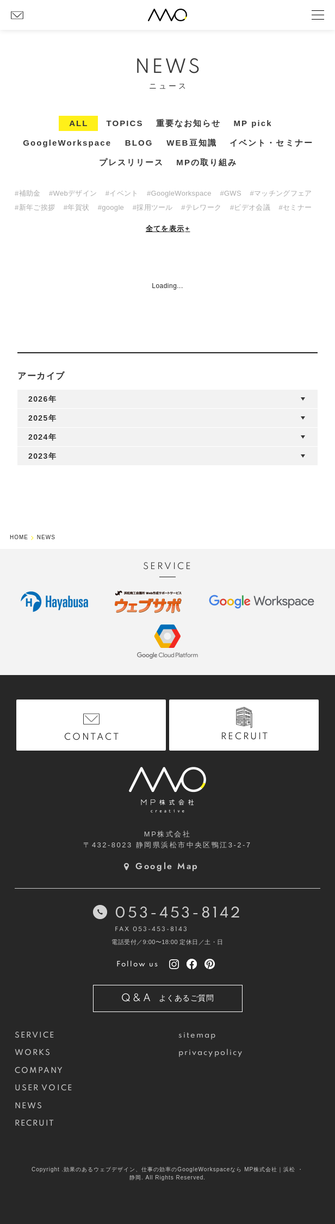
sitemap (197, 1035)
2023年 (42, 456)
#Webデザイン (73, 193)
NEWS (29, 1106)
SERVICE (35, 1035)
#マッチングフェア (281, 193)
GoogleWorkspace (67, 142)
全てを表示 (168, 228)
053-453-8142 (178, 913)
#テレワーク (201, 207)
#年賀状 (76, 207)
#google (111, 207)
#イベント (122, 193)
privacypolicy (210, 1053)
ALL (78, 123)
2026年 (42, 399)
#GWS (230, 193)
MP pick (253, 123)
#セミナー (295, 207)
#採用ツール (153, 207)
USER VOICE (44, 1088)
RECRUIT (35, 1123)
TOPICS (124, 123)
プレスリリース (131, 162)
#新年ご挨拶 (35, 207)
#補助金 (27, 193)
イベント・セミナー (271, 142)
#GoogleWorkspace (179, 193)
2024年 (42, 437)
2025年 (42, 418)
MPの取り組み (206, 162)
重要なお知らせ (188, 123)
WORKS (33, 1053)
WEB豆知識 (191, 142)
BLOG (139, 142)
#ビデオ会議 (250, 207)
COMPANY (39, 1071)
